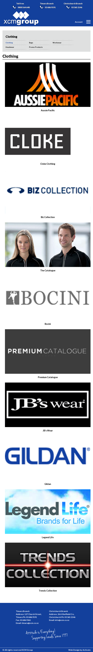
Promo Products (36, 47)
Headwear (10, 47)
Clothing (9, 43)
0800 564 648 (24, 7)
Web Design (74, 650)
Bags (31, 43)
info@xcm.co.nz (62, 620)
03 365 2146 (76, 7)
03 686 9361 (25, 620)
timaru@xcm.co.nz (30, 623)
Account (79, 22)
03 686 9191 (50, 7)
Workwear (57, 43)
